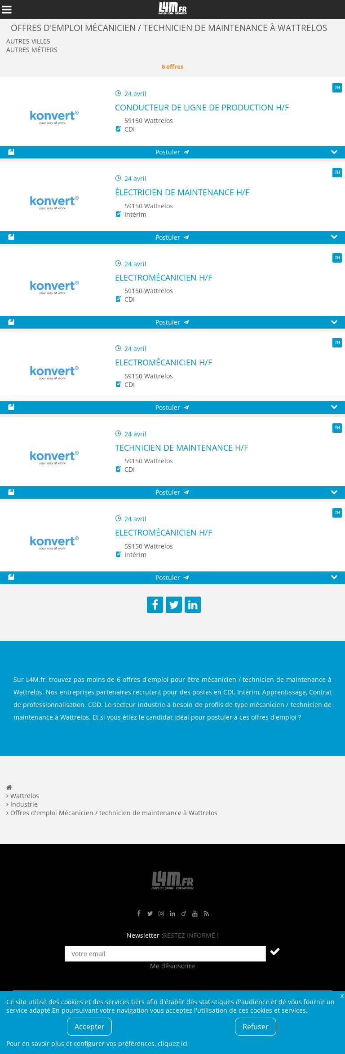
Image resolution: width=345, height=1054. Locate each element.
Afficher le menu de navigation (6, 9)
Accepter (90, 1027)
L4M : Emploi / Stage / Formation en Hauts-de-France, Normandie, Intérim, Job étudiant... (172, 9)
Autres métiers (32, 49)
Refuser (256, 1027)
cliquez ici (173, 1043)
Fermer (342, 995)
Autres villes (28, 41)
